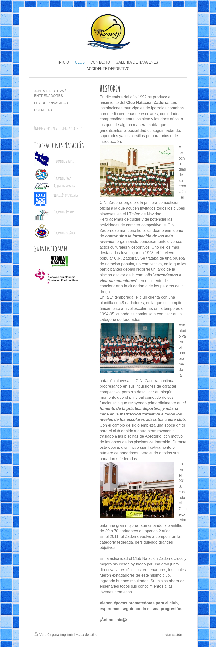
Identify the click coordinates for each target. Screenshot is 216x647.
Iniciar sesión (171, 634)
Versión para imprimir (54, 634)
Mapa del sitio (86, 634)
